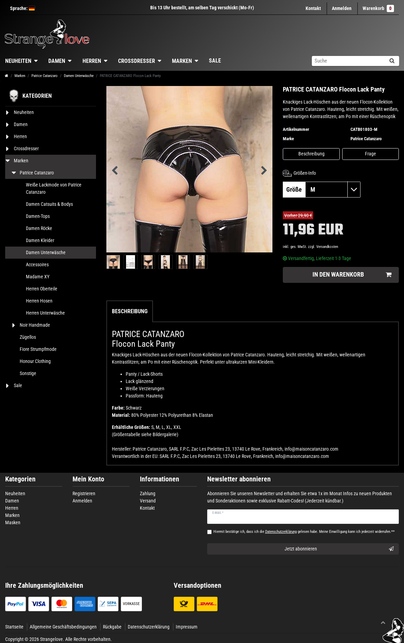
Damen (56, 61)
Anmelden (82, 500)
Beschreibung (311, 153)
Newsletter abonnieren (239, 479)
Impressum (187, 627)
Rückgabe (112, 627)
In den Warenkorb (351, 275)
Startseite (14, 627)
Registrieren (84, 493)
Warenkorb (378, 8)
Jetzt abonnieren (339, 549)
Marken (182, 61)
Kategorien (20, 479)
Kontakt (313, 8)
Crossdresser (136, 61)
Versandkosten (327, 246)
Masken (12, 522)
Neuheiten (15, 493)
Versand (148, 500)
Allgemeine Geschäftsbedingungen (63, 627)
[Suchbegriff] (348, 61)
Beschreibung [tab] (129, 311)
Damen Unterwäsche (79, 76)
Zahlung (147, 493)
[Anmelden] (341, 8)
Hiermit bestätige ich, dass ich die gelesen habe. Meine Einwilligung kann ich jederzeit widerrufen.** (304, 531)
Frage (370, 153)
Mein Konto (88, 479)
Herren (92, 61)
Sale (215, 60)
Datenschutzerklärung (149, 627)
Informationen (159, 479)
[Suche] (391, 61)
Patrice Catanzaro (44, 76)
